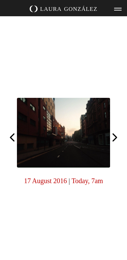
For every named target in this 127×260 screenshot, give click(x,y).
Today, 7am (87, 181)
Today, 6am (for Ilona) (12, 136)
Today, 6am (115, 138)
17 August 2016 (45, 181)
